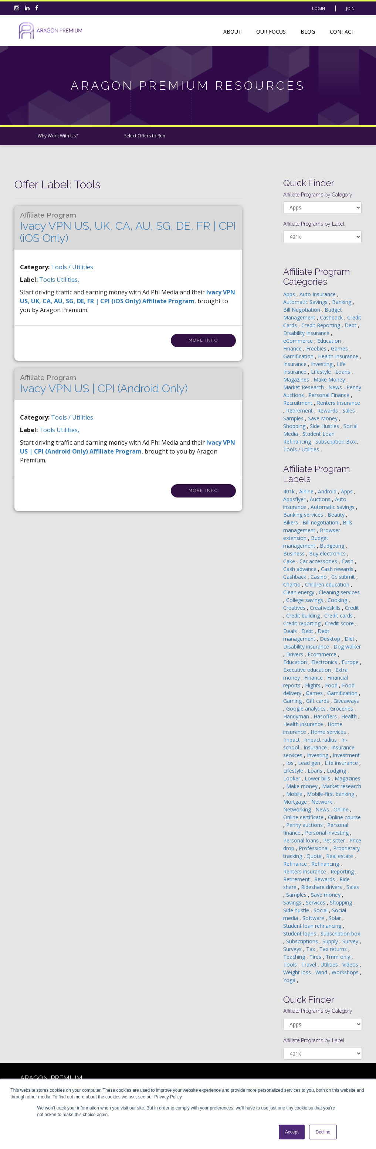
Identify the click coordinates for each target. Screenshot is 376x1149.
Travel (309, 964)
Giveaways (346, 700)
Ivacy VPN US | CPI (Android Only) (104, 384)
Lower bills (318, 778)
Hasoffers (326, 716)
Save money (326, 894)
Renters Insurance (338, 402)
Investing (322, 363)
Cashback (332, 317)
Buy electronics (328, 553)
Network (322, 801)
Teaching (294, 956)
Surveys (293, 949)
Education (329, 340)
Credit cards (339, 615)
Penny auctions (305, 824)
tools (48, 280)
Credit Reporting (321, 325)
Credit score (340, 623)
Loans (343, 371)
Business (294, 553)
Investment (346, 755)
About (232, 31)
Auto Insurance (318, 294)
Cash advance (300, 568)
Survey (351, 941)
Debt (351, 325)
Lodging (337, 770)
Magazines (297, 379)
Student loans (300, 933)
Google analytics (306, 708)
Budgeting (333, 545)
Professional (314, 848)
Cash (348, 561)
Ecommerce (323, 654)
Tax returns (333, 949)
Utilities (330, 964)
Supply (330, 941)
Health (349, 716)
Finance (293, 348)
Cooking (338, 599)
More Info (203, 340)
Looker (292, 778)
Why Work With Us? (58, 136)
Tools (290, 964)
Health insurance (304, 724)
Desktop (331, 638)
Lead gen (310, 762)
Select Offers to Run (144, 136)
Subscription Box (336, 441)
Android (328, 491)
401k (289, 491)
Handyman (297, 716)
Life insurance (342, 762)
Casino (319, 576)
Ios (290, 762)
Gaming (293, 700)
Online (341, 809)
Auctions (321, 499)
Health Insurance (339, 356)
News (335, 387)
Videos (351, 964)
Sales (349, 410)
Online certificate (304, 817)
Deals (290, 631)
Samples (294, 418)
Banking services (304, 514)
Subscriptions (302, 941)
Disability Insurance (307, 332)
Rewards (328, 410)
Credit (352, 607)
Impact (292, 739)
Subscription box (340, 933)
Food (332, 685)
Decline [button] (322, 1132)
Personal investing (327, 832)
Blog (308, 31)
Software (314, 917)
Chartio (292, 584)
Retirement (300, 410)
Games (340, 348)
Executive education (307, 669)
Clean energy (299, 592)
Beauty (337, 514)
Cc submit (343, 576)
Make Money (330, 379)
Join (350, 8)
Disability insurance (307, 646)
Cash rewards (338, 568)
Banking (342, 301)
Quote (314, 855)
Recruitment (298, 402)
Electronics (325, 662)
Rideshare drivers (322, 886)
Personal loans (301, 840)
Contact (342, 31)
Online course (344, 817)
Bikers (291, 522)
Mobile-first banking (331, 793)
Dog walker (347, 646)
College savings (305, 599)
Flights (313, 685)
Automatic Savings (306, 301)
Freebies (317, 348)
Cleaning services (339, 592)
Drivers (295, 654)
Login (318, 8)
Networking (297, 809)
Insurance (295, 363)
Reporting (343, 871)
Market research (341, 786)
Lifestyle (321, 371)
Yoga (290, 980)
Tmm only (339, 956)
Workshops (346, 972)
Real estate (340, 855)
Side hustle (297, 910)
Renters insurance (305, 871)
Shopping (295, 426)
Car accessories (319, 561)
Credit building (303, 615)
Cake (290, 561)
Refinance (295, 863)
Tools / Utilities (72, 267)
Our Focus (271, 31)
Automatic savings (333, 506)
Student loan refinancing (313, 925)
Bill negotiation (321, 522)
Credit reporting (302, 623)
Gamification (299, 356)
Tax (311, 949)
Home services (329, 731)
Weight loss (297, 972)
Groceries (342, 708)
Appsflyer (295, 499)
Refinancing (326, 863)
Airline (307, 491)
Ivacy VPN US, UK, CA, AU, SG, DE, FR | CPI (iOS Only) (128, 227)
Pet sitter (334, 840)
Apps (290, 294)
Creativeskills (326, 607)
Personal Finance (329, 395)
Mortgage (295, 801)
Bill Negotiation (302, 309)
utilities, (68, 280)
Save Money (323, 418)
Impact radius (321, 739)
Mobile (295, 793)
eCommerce (298, 340)
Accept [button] (292, 1132)
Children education (328, 584)
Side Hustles (325, 426)
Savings (293, 902)
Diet (350, 638)
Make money (302, 786)
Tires (316, 956)
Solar (335, 917)
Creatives (295, 607)
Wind (322, 972)
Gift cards (318, 700)
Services (316, 902)
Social (321, 910)
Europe (351, 662)
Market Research (304, 387)
